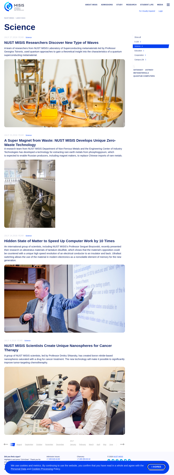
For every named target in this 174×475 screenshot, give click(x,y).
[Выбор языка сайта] (168, 11)
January (73, 444)
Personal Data (18, 469)
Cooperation (139, 55)
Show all (137, 37)
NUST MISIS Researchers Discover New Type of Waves (51, 43)
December (60, 444)
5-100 (136, 42)
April (98, 444)
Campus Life (139, 60)
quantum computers (144, 76)
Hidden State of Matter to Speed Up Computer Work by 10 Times (59, 241)
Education (138, 51)
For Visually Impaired (147, 11)
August (19, 444)
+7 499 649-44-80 (53, 459)
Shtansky (138, 70)
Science (29, 37)
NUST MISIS (118, 457)
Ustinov (149, 70)
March (91, 444)
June (111, 444)
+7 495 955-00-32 (83, 459)
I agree (156, 467)
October (39, 444)
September (29, 444)
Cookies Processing (42, 469)
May (104, 444)
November (49, 444)
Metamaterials (141, 73)
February (82, 444)
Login (161, 11)
